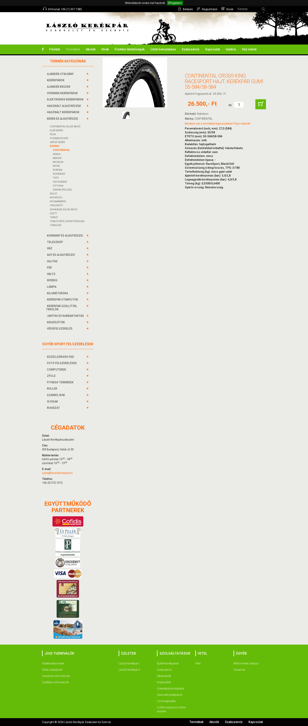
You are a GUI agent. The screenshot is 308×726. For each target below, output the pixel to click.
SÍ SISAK (53, 401)
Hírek (105, 49)
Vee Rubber (60, 181)
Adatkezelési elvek (53, 663)
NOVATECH (56, 197)
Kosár (227, 9)
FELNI (53, 134)
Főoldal (54, 49)
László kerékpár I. (129, 663)
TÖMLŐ (54, 217)
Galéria (231, 49)
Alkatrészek (164, 676)
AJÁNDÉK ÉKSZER (59, 86)
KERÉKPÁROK (56, 80)
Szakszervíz (190, 49)
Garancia (239, 669)
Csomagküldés (166, 701)
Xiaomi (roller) (62, 189)
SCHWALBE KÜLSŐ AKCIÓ (63, 209)
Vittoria (58, 185)
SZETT (53, 213)
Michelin (58, 162)
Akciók (90, 49)
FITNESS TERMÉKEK (60, 382)
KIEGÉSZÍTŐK (56, 322)
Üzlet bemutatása (163, 49)
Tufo (56, 177)
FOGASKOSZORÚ (59, 138)
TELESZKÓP (55, 242)
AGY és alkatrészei (61, 255)
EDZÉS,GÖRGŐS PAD (61, 357)
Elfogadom (175, 3)
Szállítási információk (55, 682)
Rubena (57, 170)
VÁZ (50, 248)
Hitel (198, 663)
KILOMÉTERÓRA (58, 293)
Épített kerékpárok (168, 663)
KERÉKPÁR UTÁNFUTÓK (63, 299)
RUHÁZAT (54, 408)
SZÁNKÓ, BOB (56, 395)
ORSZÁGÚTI (56, 205)
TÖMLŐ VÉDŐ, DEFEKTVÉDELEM (67, 221)
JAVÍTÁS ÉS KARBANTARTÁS (66, 316)
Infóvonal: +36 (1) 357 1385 (62, 9)
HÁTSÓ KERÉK (57, 142)
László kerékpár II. (129, 669)
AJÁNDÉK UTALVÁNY (61, 74)
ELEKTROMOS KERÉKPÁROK (65, 99)
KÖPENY (55, 146)
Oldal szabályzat (52, 669)
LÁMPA (52, 287)
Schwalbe (59, 173)
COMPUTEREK (57, 369)
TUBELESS (55, 225)
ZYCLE (52, 376)
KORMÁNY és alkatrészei (65, 235)
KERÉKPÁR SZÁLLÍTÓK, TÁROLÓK (61, 307)
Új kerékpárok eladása (170, 688)
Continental (61, 150)
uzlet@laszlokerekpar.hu (57, 473)
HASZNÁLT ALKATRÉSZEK (64, 106)
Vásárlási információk (56, 676)
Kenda (56, 154)
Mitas (56, 166)
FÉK (50, 267)
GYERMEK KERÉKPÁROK (63, 93)
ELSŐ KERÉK (56, 130)
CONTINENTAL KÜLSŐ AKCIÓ (65, 126)
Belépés (185, 9)
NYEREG (52, 280)
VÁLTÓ (51, 274)
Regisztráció (207, 9)
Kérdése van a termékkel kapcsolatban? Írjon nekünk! (217, 123)
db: (230, 105)
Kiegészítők (164, 682)
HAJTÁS (53, 261)
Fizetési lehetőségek (130, 49)
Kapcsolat (212, 49)
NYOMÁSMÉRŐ (58, 201)
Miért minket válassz (246, 663)
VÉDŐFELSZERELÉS (60, 328)
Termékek (73, 49)
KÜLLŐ (53, 193)
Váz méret (249, 49)
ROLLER (52, 388)
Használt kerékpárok (169, 694)
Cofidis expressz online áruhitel (171, 709)
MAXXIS (57, 158)
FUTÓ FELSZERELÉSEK (62, 363)
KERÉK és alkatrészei (63, 118)
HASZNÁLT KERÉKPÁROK (63, 112)
